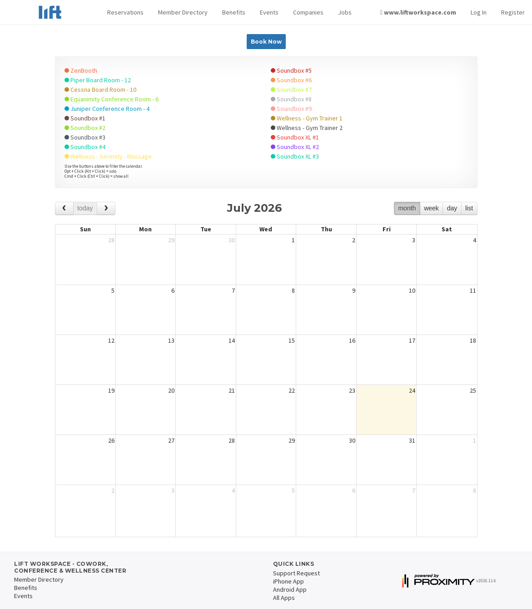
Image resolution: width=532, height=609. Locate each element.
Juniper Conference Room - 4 (107, 109)
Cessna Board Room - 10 (100, 89)
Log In (479, 12)
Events (269, 12)
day (452, 208)
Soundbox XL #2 (295, 147)
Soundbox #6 (291, 80)
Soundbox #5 (291, 70)
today (85, 208)
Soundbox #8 (291, 99)
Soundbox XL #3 (295, 156)
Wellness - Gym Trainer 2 (307, 128)
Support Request (296, 573)
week (431, 208)
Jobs (345, 12)
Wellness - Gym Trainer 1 (307, 118)
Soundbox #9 (291, 109)
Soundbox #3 (85, 137)
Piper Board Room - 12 (98, 80)
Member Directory (183, 12)
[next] (106, 208)
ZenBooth (81, 70)
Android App (290, 589)
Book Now (266, 41)
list (469, 208)
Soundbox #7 (291, 89)
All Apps (284, 598)
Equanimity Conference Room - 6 (112, 99)
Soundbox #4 (85, 147)
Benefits (233, 12)
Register (513, 12)
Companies (308, 12)
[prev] (64, 208)
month (407, 208)
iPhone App (288, 581)
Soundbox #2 (85, 128)
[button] (125, 12)
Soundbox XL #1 (295, 137)
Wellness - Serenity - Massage (108, 156)
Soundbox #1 (85, 118)
